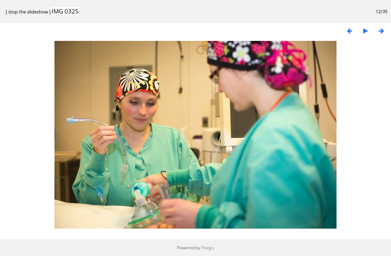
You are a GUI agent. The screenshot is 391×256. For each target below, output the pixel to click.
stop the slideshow (28, 12)
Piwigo (207, 248)
